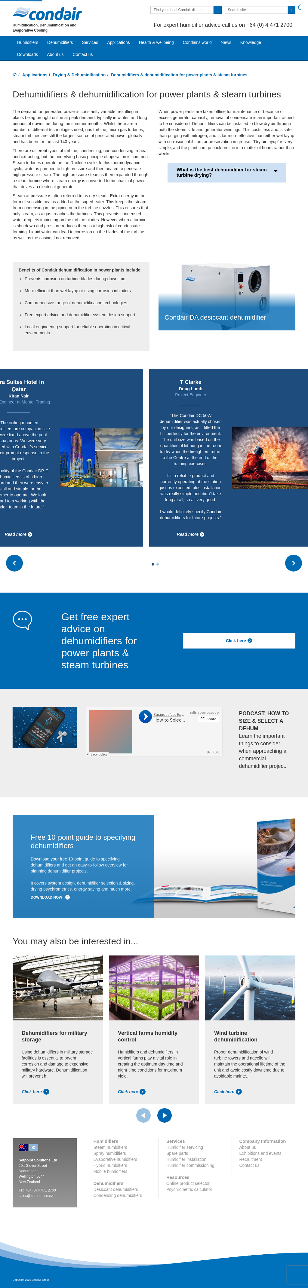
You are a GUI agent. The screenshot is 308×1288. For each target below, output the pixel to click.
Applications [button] (118, 42)
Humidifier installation (186, 1159)
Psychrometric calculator (189, 1189)
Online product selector (188, 1183)
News (226, 42)
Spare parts (177, 1153)
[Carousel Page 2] (157, 564)
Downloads (27, 54)
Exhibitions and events (260, 1153)
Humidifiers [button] (27, 42)
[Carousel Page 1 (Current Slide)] (153, 564)
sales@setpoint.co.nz (36, 1196)
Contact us (83, 54)
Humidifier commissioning (190, 1165)
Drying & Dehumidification (79, 74)
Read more (18, 534)
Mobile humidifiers (111, 1171)
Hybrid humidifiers (110, 1165)
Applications (35, 74)
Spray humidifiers (110, 1153)
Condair (47, 13)
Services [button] (90, 42)
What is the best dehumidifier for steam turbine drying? (227, 172)
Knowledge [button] (250, 42)
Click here (239, 640)
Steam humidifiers (110, 1147)
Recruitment (250, 1159)
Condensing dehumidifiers (118, 1195)
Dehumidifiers (60, 42)
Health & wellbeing (156, 42)
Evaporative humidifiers (115, 1159)
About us (55, 54)
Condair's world (197, 42)
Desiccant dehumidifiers (116, 1189)
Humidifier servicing (184, 1147)
